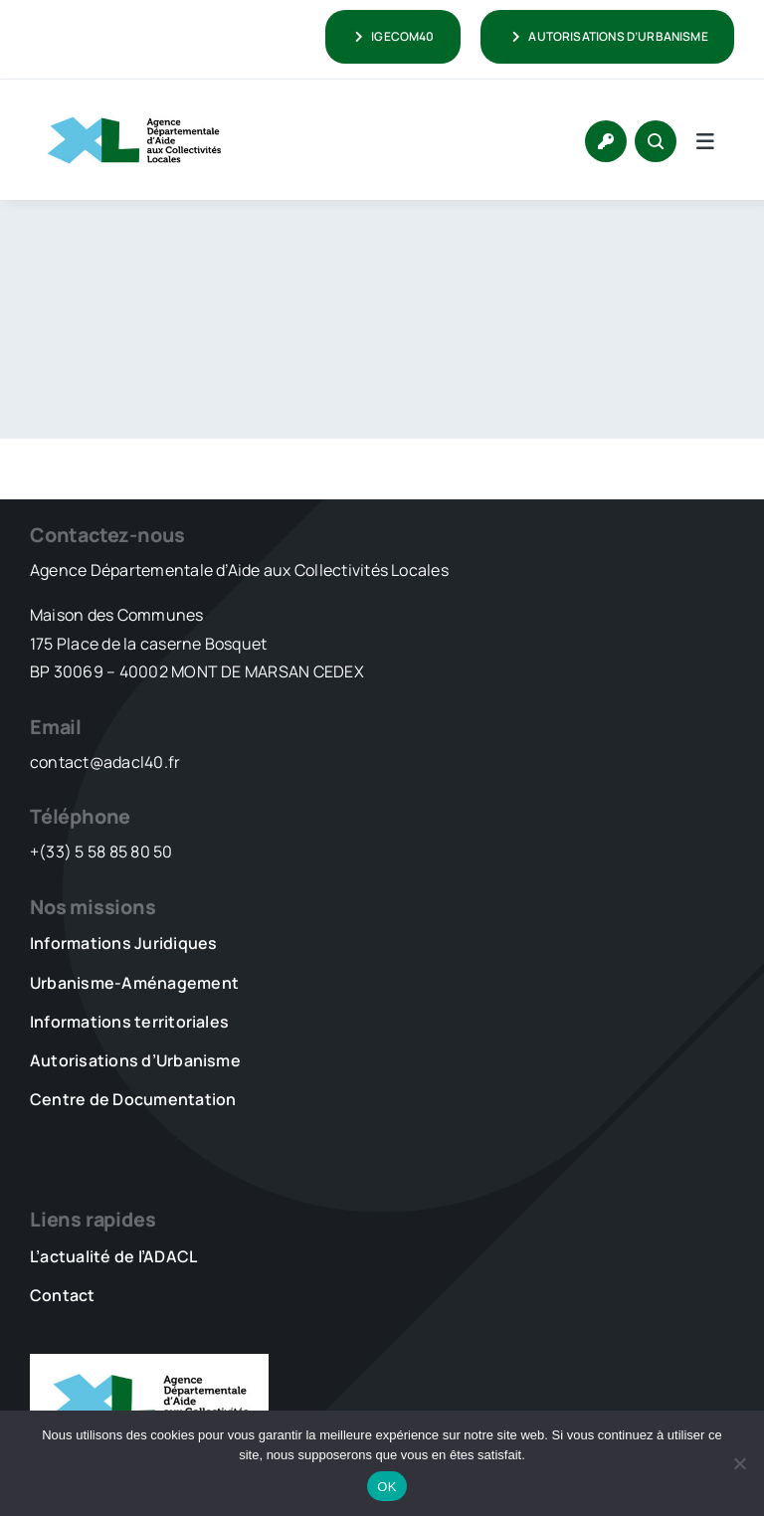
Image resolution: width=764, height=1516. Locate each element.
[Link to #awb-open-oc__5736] (705, 141)
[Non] (739, 1463)
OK (386, 1486)
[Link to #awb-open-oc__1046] (655, 141)
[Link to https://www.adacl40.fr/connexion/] (606, 141)
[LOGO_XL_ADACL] (134, 107)
